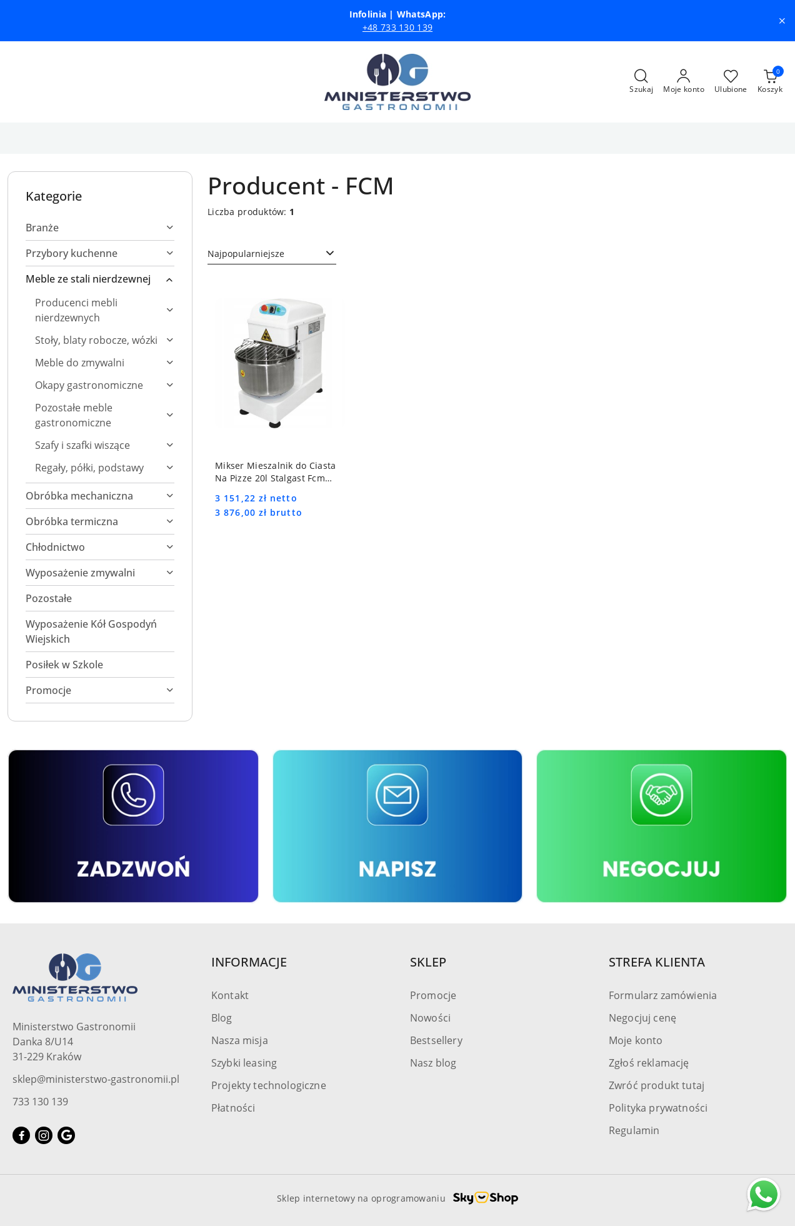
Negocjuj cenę (642, 1018)
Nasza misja (239, 1040)
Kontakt (230, 995)
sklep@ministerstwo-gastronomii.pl (95, 1079)
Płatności (233, 1108)
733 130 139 (40, 1101)
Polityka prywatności (658, 1108)
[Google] (66, 1135)
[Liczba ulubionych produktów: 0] (730, 82)
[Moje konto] (683, 82)
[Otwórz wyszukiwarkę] (641, 82)
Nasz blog (433, 1063)
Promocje (433, 995)
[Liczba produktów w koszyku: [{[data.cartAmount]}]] (770, 82)
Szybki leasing (244, 1063)
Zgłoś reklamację (649, 1063)
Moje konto (636, 1040)
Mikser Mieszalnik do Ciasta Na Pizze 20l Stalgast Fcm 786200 (275, 472)
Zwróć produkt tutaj (656, 1085)
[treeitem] (100, 227)
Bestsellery (436, 1040)
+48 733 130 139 (397, 27)
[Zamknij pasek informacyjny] (782, 20)
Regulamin (634, 1130)
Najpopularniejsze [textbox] (246, 253)
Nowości (430, 1018)
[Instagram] (43, 1135)
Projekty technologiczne (268, 1085)
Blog (221, 1018)
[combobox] (272, 253)
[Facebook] (21, 1135)
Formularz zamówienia (663, 995)
